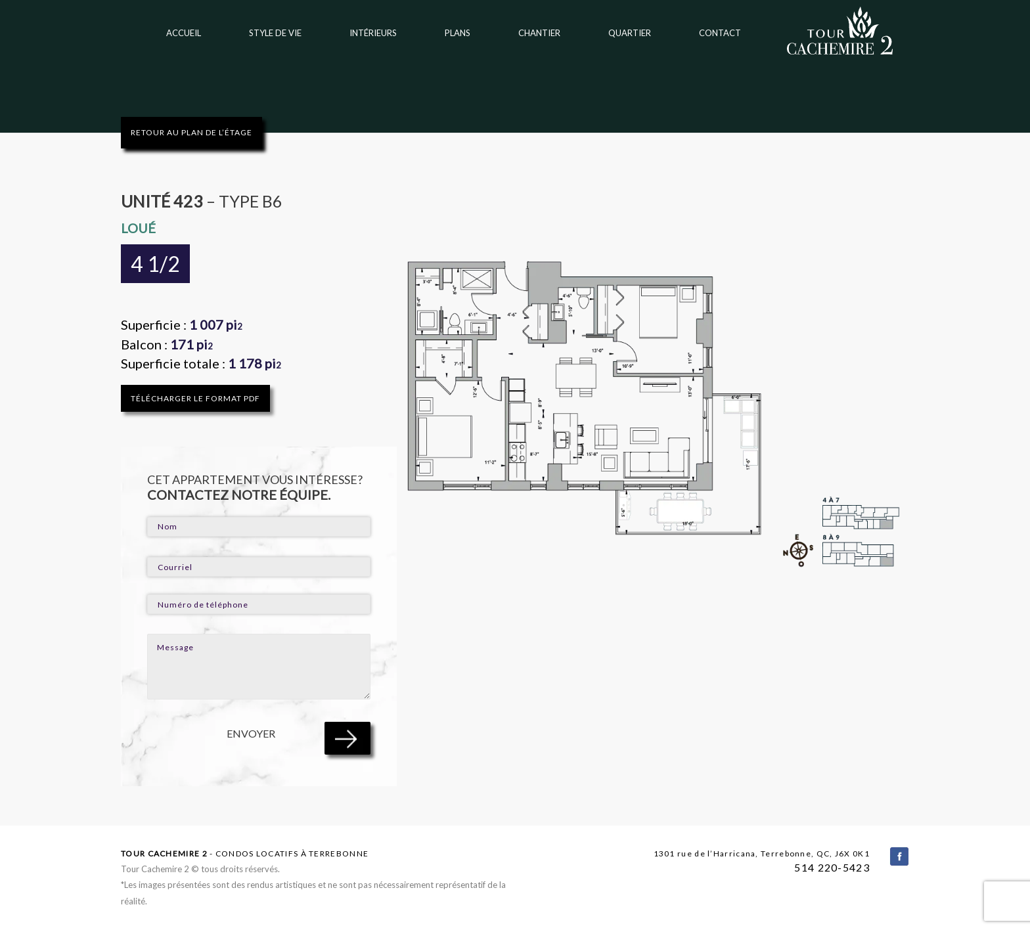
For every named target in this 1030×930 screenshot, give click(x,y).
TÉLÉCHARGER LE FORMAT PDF (195, 398)
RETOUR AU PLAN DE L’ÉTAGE (191, 132)
